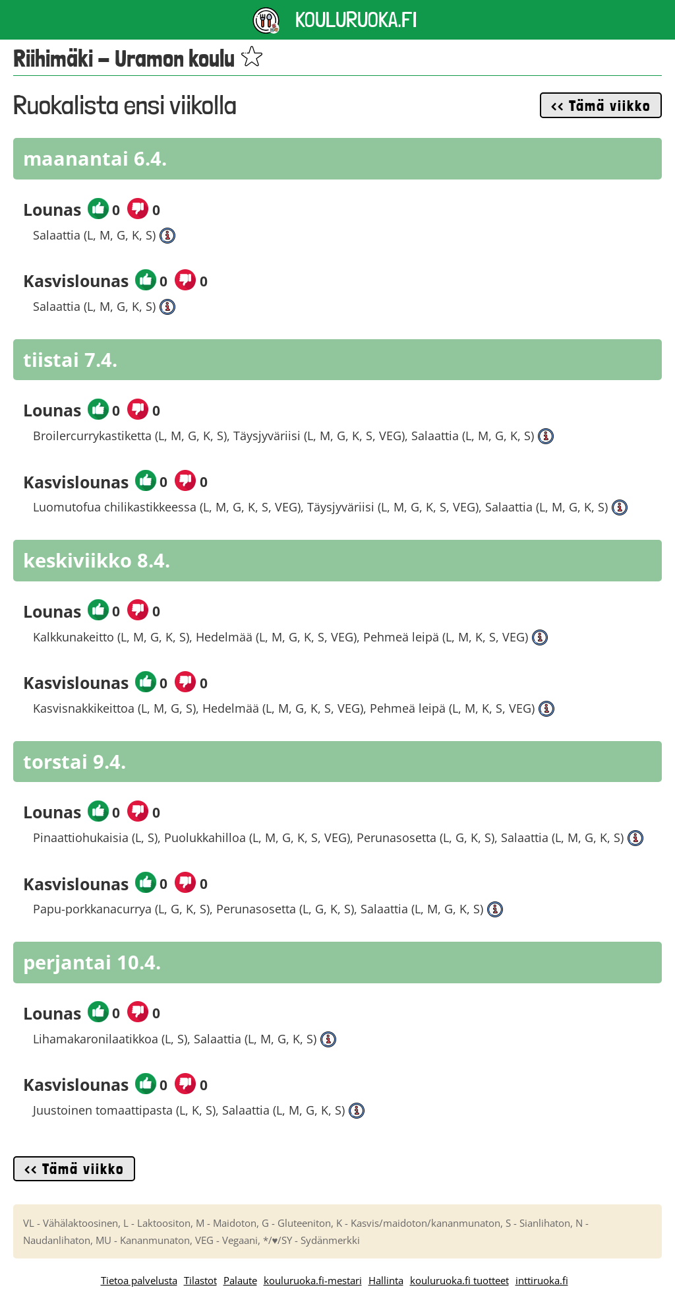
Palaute (240, 1280)
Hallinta (385, 1280)
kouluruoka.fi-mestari (313, 1280)
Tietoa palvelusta (139, 1280)
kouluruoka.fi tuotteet (459, 1280)
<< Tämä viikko (601, 105)
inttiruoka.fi (541, 1280)
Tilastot (200, 1280)
